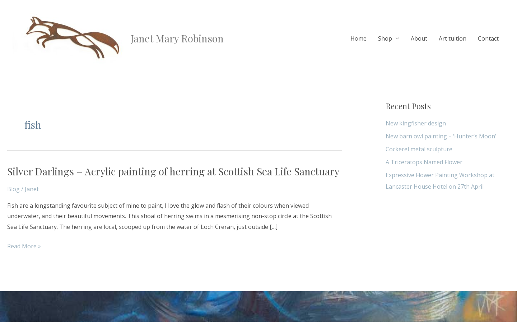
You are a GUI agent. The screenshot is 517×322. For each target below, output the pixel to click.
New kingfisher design (416, 123)
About (419, 38)
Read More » (24, 246)
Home (358, 38)
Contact (488, 38)
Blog (13, 189)
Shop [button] (385, 38)
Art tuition (452, 38)
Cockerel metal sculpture (419, 149)
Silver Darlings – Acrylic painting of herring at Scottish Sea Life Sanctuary (173, 171)
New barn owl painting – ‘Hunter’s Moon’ (441, 136)
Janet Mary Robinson (177, 38)
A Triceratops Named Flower (424, 162)
